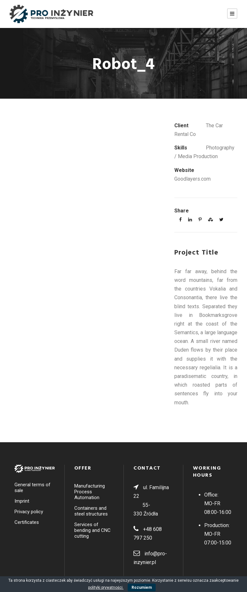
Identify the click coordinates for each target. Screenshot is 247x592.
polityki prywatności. (106, 587)
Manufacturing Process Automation (89, 491)
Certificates (26, 522)
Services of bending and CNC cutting (92, 530)
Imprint (21, 501)
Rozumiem (142, 587)
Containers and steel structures (91, 511)
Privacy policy (28, 512)
